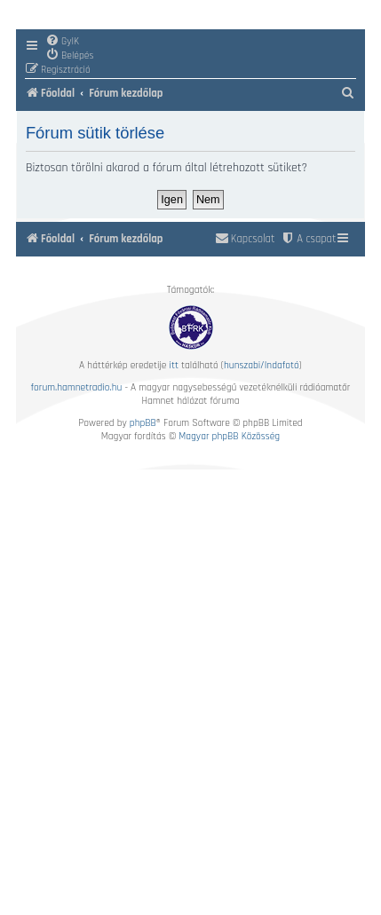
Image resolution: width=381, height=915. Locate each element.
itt (174, 365)
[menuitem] (62, 41)
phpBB (143, 423)
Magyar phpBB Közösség (229, 436)
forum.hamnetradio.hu (77, 387)
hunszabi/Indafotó (261, 365)
